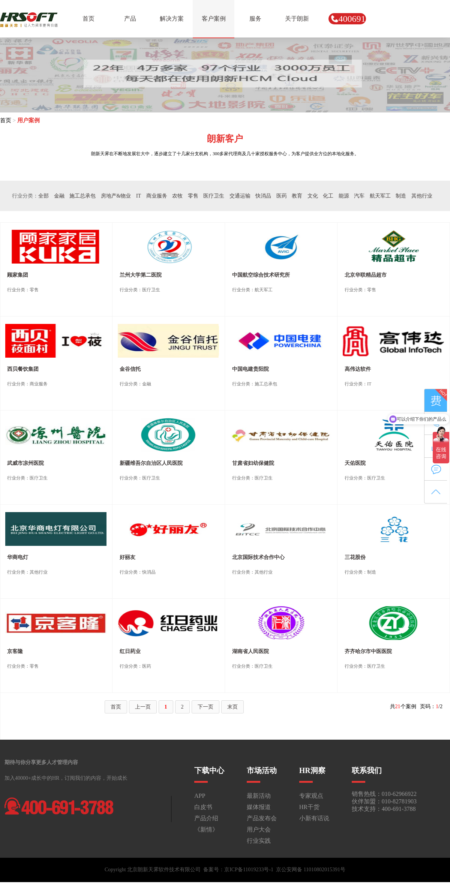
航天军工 (380, 196)
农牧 (177, 196)
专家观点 (311, 796)
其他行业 (421, 196)
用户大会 (259, 829)
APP (199, 796)
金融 (59, 196)
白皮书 (203, 807)
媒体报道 (259, 807)
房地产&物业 (116, 196)
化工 (328, 196)
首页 (5, 120)
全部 (43, 196)
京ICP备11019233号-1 (248, 869)
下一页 (205, 707)
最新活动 (259, 796)
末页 (232, 707)
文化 (313, 196)
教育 (297, 196)
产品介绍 (206, 818)
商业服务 (156, 196)
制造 (401, 196)
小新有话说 (314, 818)
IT (138, 196)
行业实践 (259, 841)
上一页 (143, 707)
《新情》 (206, 829)
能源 (344, 196)
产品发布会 (262, 818)
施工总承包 (82, 196)
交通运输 (240, 196)
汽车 (359, 196)
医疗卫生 (213, 196)
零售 (193, 196)
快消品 (263, 196)
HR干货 (309, 807)
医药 (281, 196)
